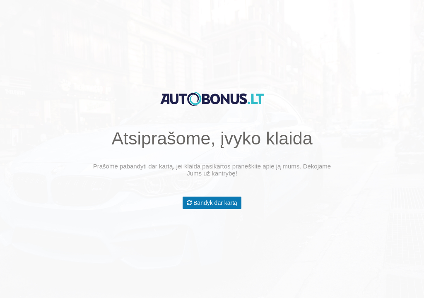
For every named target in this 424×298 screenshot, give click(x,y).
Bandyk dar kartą (212, 202)
